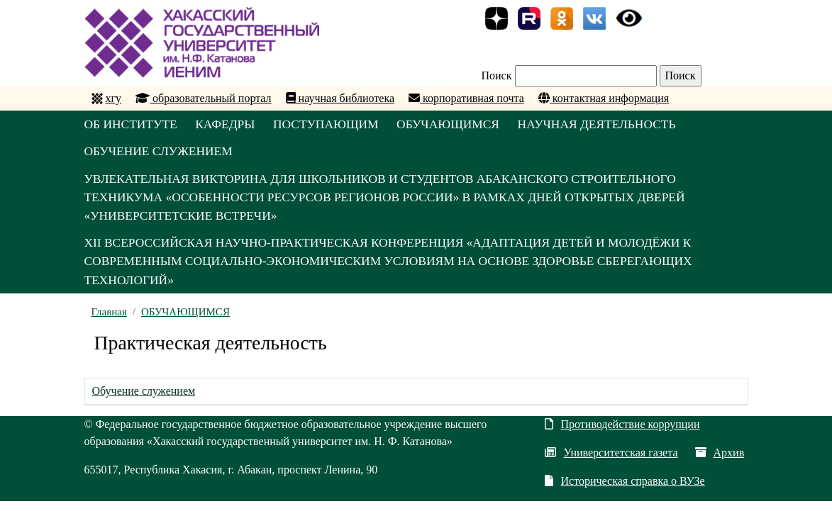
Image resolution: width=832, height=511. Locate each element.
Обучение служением (144, 401)
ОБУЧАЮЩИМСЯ (468, 125)
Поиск (497, 75)
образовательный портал (203, 98)
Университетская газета (611, 462)
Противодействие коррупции (622, 434)
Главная (109, 321)
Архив (720, 462)
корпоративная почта (466, 98)
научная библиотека (340, 98)
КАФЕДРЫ (232, 125)
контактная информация (603, 98)
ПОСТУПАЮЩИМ (339, 125)
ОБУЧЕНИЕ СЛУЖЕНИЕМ (161, 154)
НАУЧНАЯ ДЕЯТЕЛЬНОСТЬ (624, 125)
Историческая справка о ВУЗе (624, 491)
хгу (114, 98)
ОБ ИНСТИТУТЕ (132, 125)
